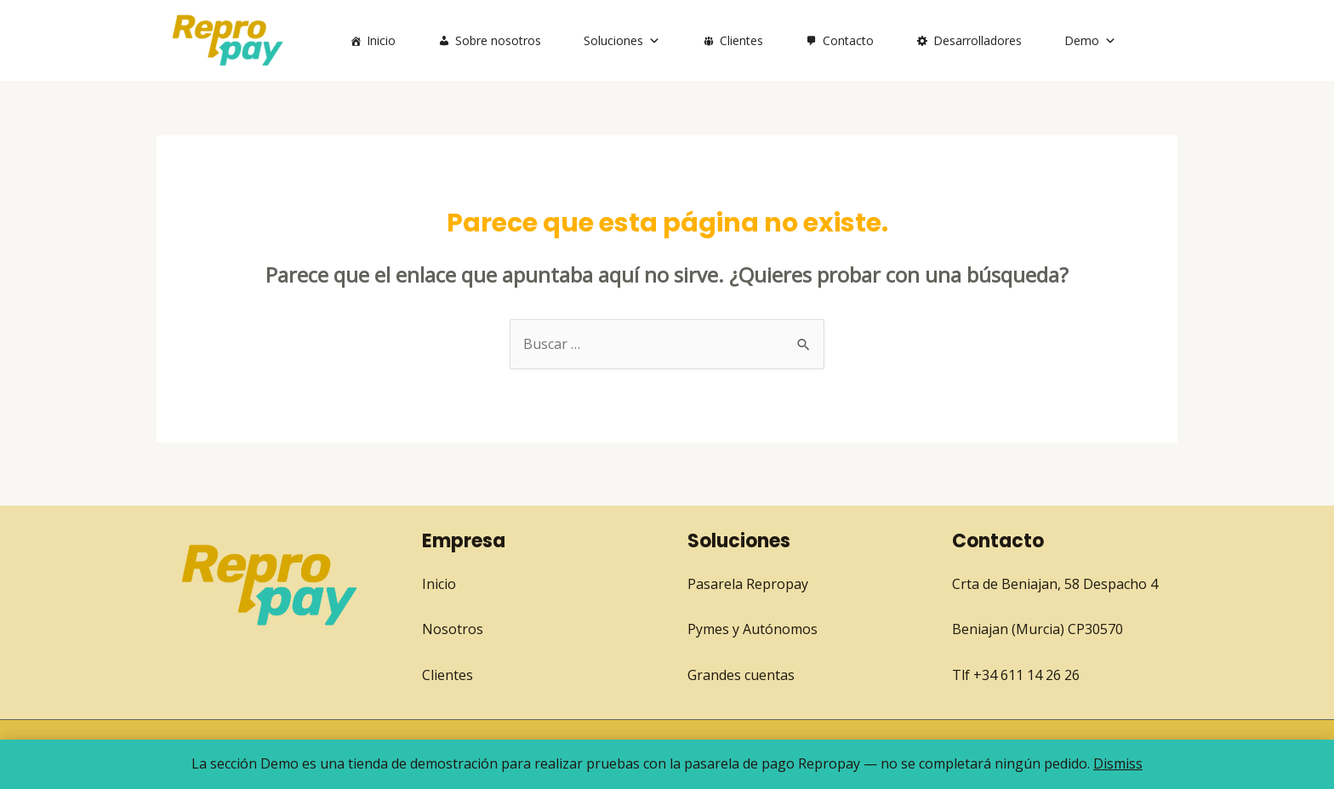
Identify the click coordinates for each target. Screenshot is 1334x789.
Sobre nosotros (498, 40)
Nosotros (452, 629)
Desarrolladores (977, 40)
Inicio (381, 40)
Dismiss (1118, 763)
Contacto (848, 40)
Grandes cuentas (741, 675)
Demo (1090, 40)
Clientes (741, 40)
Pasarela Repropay (747, 584)
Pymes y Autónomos (752, 629)
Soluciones (622, 40)
